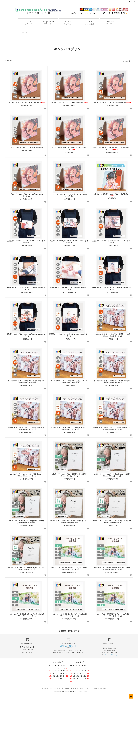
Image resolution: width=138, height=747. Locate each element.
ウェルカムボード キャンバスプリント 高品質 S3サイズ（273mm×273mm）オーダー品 (26, 523)
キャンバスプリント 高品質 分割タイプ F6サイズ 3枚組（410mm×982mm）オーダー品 (111, 663)
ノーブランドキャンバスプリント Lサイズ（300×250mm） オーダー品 (26, 243)
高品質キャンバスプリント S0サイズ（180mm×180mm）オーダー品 (111, 337)
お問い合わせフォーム (68, 694)
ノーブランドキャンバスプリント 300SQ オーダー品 (26, 196)
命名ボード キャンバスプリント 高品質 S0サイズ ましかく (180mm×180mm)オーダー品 (69, 570)
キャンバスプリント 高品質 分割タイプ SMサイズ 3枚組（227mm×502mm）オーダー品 (112, 617)
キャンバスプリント (22, 33)
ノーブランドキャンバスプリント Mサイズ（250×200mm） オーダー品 (112, 197)
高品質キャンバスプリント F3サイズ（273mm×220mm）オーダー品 (111, 290)
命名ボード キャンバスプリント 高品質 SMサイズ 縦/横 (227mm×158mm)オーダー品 (112, 523)
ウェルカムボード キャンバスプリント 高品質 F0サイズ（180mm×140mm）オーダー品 (112, 383)
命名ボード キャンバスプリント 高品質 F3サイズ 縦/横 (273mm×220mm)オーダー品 (26, 570)
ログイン (132, 1)
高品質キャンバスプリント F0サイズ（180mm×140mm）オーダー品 (26, 290)
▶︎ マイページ (58, 737)
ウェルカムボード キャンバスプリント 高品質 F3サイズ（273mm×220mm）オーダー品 (69, 430)
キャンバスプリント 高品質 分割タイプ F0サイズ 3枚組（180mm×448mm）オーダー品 (69, 617)
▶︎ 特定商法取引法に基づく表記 (95, 737)
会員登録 (115, 13)
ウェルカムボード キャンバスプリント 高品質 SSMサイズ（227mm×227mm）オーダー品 (111, 477)
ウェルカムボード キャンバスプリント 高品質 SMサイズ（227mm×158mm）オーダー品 (26, 430)
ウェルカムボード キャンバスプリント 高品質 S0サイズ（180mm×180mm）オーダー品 (69, 477)
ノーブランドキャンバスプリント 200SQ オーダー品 (69, 151)
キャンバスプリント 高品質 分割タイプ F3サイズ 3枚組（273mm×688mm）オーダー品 (26, 663)
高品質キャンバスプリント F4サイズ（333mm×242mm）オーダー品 (26, 337)
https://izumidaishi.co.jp (111, 703)
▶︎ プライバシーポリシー (83, 737)
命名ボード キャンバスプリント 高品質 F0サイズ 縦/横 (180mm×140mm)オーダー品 (68, 523)
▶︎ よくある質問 (66, 737)
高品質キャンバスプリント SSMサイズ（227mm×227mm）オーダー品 (26, 383)
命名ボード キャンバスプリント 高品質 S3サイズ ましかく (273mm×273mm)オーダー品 (26, 617)
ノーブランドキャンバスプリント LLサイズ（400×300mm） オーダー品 (69, 243)
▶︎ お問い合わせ (73, 737)
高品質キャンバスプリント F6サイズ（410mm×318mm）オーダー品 (69, 337)
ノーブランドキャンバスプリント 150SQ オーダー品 (26, 151)
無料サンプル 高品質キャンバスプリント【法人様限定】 (112, 243)
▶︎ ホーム (42, 737)
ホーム (13, 33)
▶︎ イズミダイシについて (50, 737)
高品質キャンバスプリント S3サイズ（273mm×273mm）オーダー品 (68, 383)
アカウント (106, 13)
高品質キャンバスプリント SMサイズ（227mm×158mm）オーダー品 (69, 290)
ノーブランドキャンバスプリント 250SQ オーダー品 (112, 151)
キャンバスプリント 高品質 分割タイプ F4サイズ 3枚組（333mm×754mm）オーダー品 (69, 663)
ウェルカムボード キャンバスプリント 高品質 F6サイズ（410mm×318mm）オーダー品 (26, 477)
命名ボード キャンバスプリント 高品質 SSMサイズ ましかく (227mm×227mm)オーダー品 (111, 570)
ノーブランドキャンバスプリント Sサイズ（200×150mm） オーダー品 (69, 197)
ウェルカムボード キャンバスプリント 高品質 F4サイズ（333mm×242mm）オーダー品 (112, 430)
